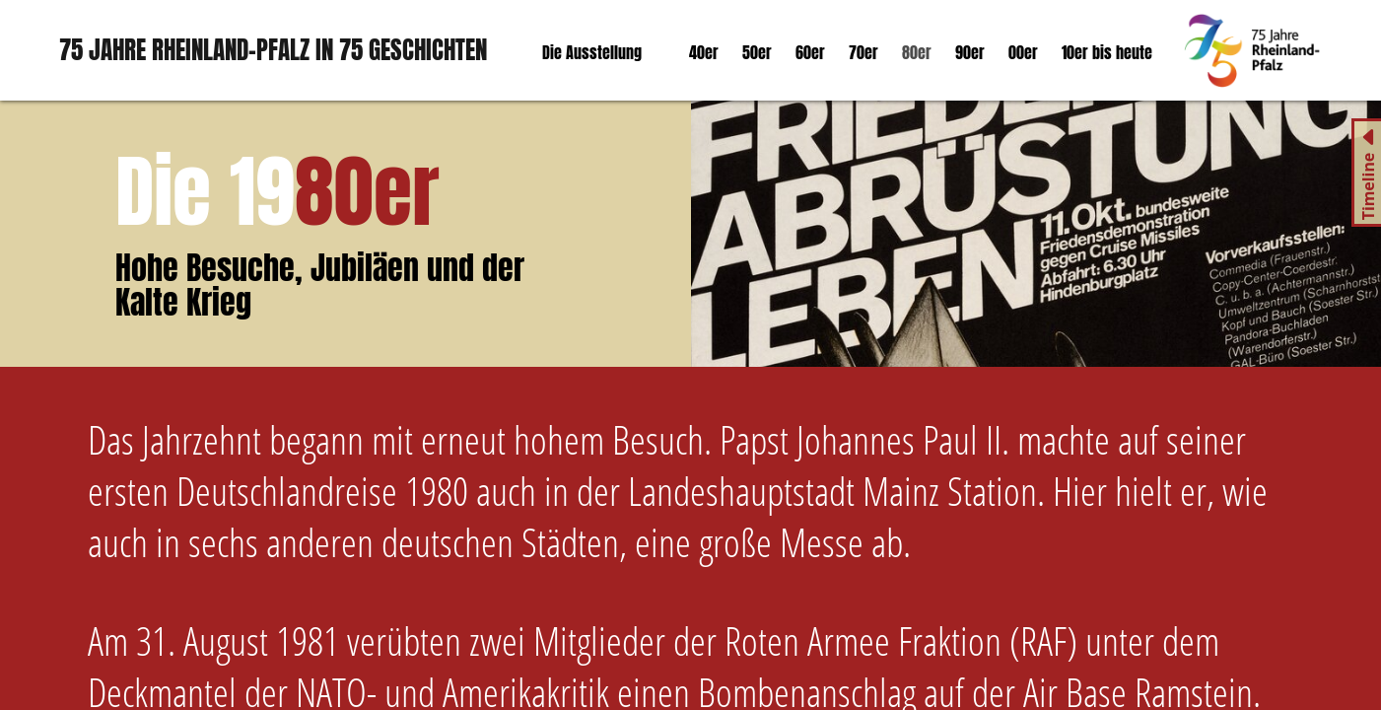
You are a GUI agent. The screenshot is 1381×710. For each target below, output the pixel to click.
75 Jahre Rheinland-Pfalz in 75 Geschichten (273, 50)
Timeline (1368, 187)
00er (1023, 52)
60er (810, 52)
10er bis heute (1107, 52)
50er (757, 52)
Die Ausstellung (592, 52)
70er (863, 52)
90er (970, 52)
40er (704, 52)
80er (917, 52)
